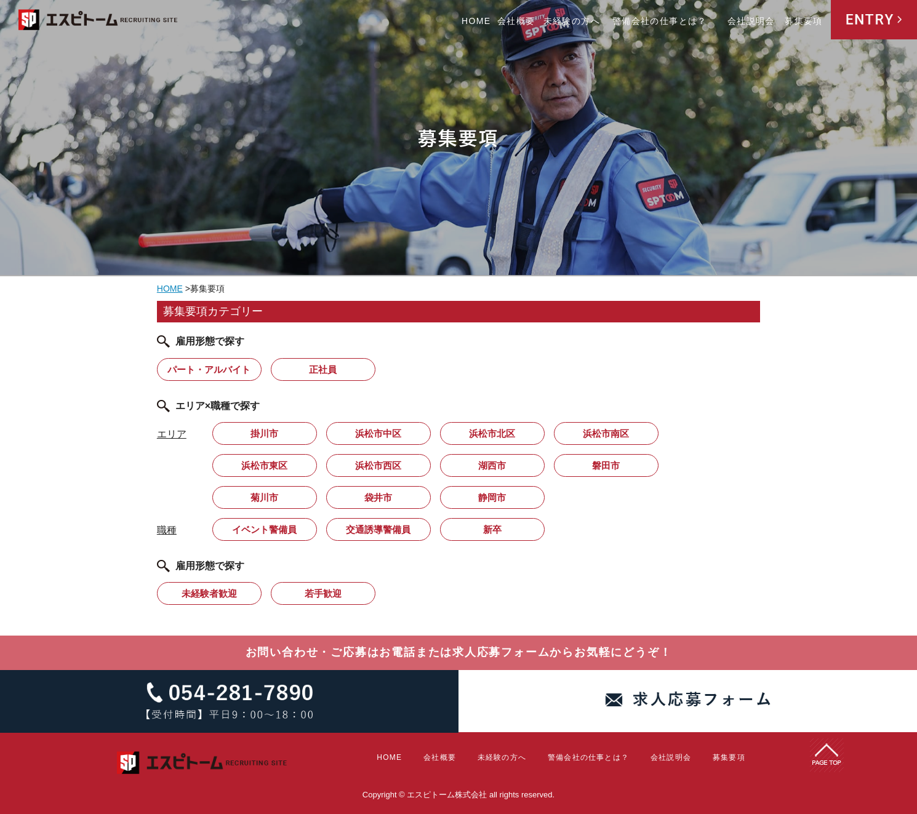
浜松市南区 (606, 433)
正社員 (323, 369)
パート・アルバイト (208, 369)
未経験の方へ (571, 21)
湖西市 (492, 465)
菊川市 (264, 497)
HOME (476, 21)
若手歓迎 (323, 593)
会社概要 (516, 21)
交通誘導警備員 (378, 529)
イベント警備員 (264, 529)
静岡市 (492, 497)
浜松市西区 (378, 465)
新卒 (492, 529)
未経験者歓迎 (209, 593)
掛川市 (264, 433)
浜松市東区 (264, 465)
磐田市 (606, 465)
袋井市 (378, 497)
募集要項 (804, 21)
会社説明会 (751, 21)
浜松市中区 (378, 433)
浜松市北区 (492, 433)
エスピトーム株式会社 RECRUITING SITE (98, 21)
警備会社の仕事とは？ (659, 21)
